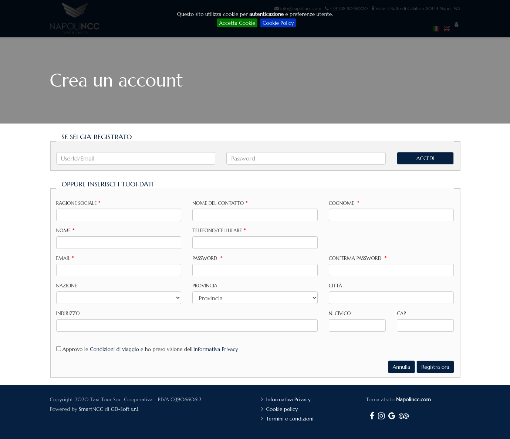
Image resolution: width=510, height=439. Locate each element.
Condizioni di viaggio (114, 349)
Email (65, 258)
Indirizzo (68, 313)
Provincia (204, 286)
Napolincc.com (413, 399)
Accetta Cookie (237, 23)
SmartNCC (91, 409)
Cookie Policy (278, 23)
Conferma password (357, 258)
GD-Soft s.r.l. (125, 409)
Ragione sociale (78, 203)
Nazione (66, 286)
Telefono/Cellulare (219, 230)
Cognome (344, 203)
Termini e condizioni (291, 418)
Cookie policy (283, 409)
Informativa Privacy (215, 349)
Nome (65, 230)
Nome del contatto (219, 203)
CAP (401, 313)
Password (207, 258)
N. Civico (340, 313)
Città (335, 286)
